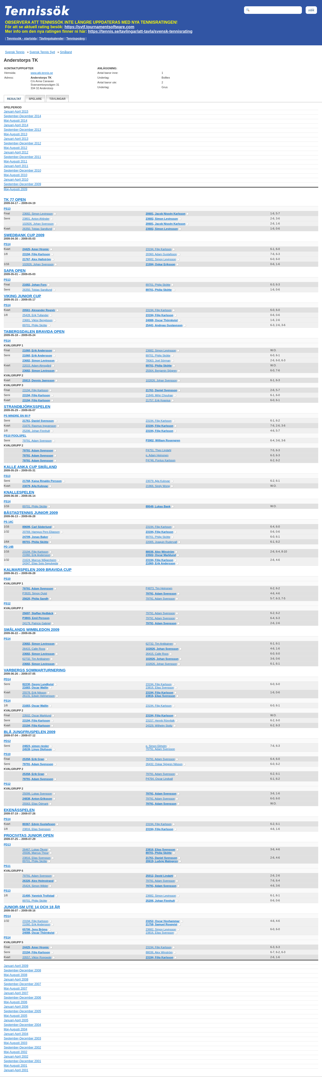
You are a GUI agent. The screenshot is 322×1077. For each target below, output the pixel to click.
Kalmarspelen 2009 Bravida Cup (37, 569)
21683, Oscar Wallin (35, 687)
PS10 (7, 578)
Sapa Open (15, 270)
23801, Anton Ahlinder (36, 218)
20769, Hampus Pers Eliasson (41, 531)
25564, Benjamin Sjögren (161, 370)
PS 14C (8, 521)
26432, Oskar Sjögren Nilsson (164, 764)
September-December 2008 (22, 970)
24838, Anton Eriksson (37, 798)
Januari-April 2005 (16, 1020)
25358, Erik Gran (33, 759)
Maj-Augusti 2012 (15, 148)
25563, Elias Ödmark (35, 803)
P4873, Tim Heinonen (159, 588)
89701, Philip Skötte (158, 284)
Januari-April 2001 (16, 1070)
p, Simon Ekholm (156, 745)
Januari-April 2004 (16, 1034)
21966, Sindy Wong (158, 485)
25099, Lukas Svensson (37, 793)
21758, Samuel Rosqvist (161, 924)
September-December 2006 (22, 997)
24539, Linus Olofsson (37, 749)
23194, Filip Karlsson (159, 249)
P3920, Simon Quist (34, 593)
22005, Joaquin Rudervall (161, 541)
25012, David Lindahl (159, 875)
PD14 (7, 679)
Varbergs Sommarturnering (35, 670)
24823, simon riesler (35, 745)
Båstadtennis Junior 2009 (31, 512)
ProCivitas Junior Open (29, 835)
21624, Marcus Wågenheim (39, 560)
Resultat (14, 98)
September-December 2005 (22, 1011)
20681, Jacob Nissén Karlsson (165, 213)
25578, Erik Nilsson (34, 692)
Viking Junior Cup (22, 296)
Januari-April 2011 (16, 166)
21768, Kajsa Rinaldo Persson (42, 480)
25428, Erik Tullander (35, 315)
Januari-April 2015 (16, 111)
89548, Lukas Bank (158, 506)
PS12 (7, 603)
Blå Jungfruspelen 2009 (29, 732)
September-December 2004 (22, 1025)
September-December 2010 (22, 170)
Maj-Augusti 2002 (15, 1052)
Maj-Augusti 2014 (15, 120)
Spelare (35, 98)
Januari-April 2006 (16, 1006)
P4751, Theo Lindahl (158, 450)
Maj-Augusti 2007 (15, 988)
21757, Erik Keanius (158, 400)
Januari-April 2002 (16, 1056)
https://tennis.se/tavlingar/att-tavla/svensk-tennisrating (140, 31)
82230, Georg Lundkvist (38, 684)
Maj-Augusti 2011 (15, 161)
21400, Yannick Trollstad (38, 895)
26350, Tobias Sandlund (37, 228)
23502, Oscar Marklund (161, 555)
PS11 (7, 865)
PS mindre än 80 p (17, 415)
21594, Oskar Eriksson (160, 264)
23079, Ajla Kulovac (158, 480)
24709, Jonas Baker (35, 536)
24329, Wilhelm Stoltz (159, 725)
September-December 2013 (22, 130)
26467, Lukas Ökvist (35, 849)
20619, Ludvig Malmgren (162, 861)
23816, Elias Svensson (160, 687)
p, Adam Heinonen (157, 455)
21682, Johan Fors (34, 284)
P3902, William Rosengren (163, 440)
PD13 (7, 844)
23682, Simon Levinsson (37, 213)
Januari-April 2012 (16, 152)
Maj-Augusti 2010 (15, 175)
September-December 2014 (22, 116)
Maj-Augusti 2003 (15, 1043)
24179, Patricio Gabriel (36, 623)
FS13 (7, 475)
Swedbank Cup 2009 (24, 235)
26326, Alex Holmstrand (38, 880)
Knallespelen (19, 492)
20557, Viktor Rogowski (36, 957)
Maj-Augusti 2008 (15, 975)
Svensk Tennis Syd (42, 52)
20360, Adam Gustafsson (161, 254)
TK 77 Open (15, 199)
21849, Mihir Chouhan (159, 395)
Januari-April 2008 (16, 979)
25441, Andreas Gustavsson (164, 325)
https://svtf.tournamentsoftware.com (99, 27)
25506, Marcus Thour (35, 852)
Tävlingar (57, 98)
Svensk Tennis (14, 52)
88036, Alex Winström (160, 551)
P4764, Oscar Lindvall (159, 778)
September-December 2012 (22, 143)
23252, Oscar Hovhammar (163, 921)
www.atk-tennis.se (42, 72)
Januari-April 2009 (16, 966)
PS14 (7, 244)
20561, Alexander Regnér (38, 310)
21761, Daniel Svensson (161, 390)
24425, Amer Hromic (35, 249)
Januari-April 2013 (16, 139)
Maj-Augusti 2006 (15, 1002)
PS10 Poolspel (15, 435)
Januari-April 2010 (16, 179)
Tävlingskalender (51, 38)
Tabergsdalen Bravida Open (34, 331)
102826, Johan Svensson (38, 223)
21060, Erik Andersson (37, 350)
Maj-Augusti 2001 (15, 1065)
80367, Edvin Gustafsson (38, 824)
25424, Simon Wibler (35, 885)
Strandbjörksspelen (27, 406)
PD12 (7, 740)
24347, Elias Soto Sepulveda (40, 563)
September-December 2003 (22, 1038)
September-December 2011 (22, 157)
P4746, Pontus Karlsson (160, 460)
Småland (66, 52)
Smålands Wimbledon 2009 (31, 629)
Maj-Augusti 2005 (15, 1016)
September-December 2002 (22, 1047)
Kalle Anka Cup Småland (30, 467)
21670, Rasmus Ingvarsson (39, 425)
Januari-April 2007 (16, 993)
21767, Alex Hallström (36, 259)
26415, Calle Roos (33, 648)
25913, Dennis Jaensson (38, 380)
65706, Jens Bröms (35, 929)
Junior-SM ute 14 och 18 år (32, 907)
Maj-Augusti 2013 (15, 134)
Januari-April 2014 (16, 125)
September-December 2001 (22, 1061)
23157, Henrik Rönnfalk (160, 720)
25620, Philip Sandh (35, 598)
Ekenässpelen (19, 810)
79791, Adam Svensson (37, 440)
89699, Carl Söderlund (37, 526)
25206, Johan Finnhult (36, 430)
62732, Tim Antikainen (159, 643)
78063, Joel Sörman (158, 360)
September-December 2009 (22, 184)
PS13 (7, 208)
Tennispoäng (75, 38)
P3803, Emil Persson (36, 617)
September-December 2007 (22, 984)
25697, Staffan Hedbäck (37, 613)
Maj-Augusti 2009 (15, 189)
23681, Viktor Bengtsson (37, 320)
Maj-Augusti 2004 (15, 1029)
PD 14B (9, 546)
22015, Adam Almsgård (36, 365)
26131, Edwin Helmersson (38, 695)
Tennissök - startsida (21, 38)
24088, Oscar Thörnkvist (162, 320)
